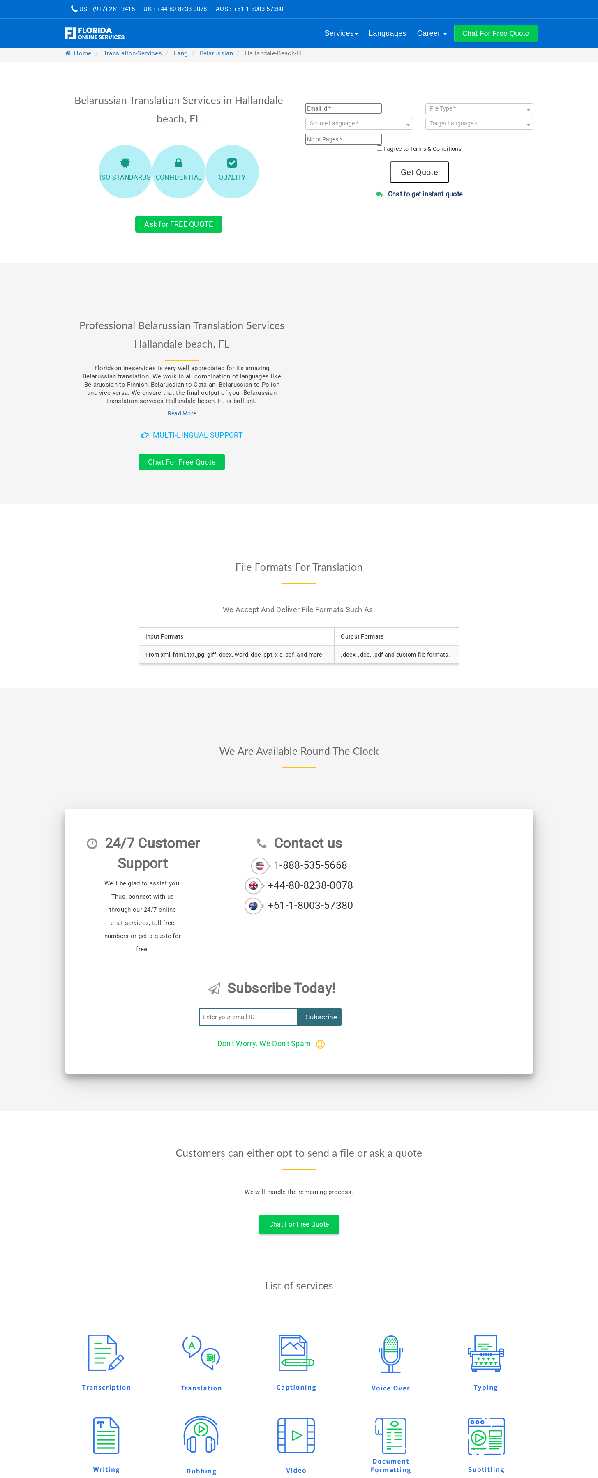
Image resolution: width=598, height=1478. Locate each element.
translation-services (133, 53)
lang (180, 53)
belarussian (216, 53)
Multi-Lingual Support (192, 435)
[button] (496, 33)
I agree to (422, 148)
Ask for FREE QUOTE (178, 224)
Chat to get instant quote (419, 194)
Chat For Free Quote (182, 462)
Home (78, 53)
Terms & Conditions (436, 148)
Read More (182, 413)
